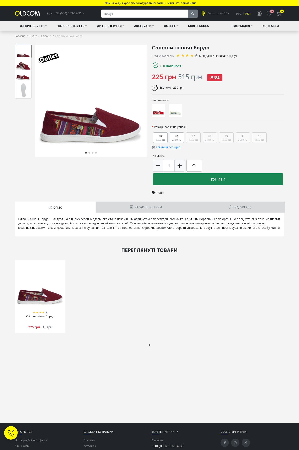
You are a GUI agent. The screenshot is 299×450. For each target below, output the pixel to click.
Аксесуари (143, 26)
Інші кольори (160, 100)
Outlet (170, 26)
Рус (239, 14)
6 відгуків (205, 56)
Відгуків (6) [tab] (240, 207)
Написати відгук (226, 56)
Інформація (240, 26)
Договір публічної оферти (31, 440)
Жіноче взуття (32, 26)
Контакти (270, 26)
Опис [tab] (55, 208)
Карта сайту (22, 446)
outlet (160, 193)
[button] (86, 153)
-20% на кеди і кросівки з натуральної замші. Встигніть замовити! (149, 3)
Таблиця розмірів (168, 147)
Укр (248, 14)
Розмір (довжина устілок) (170, 127)
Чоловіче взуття (71, 26)
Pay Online (89, 446)
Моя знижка (198, 26)
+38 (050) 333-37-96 (167, 446)
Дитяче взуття (109, 26)
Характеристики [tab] (146, 207)
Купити (218, 179)
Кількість (159, 156)
